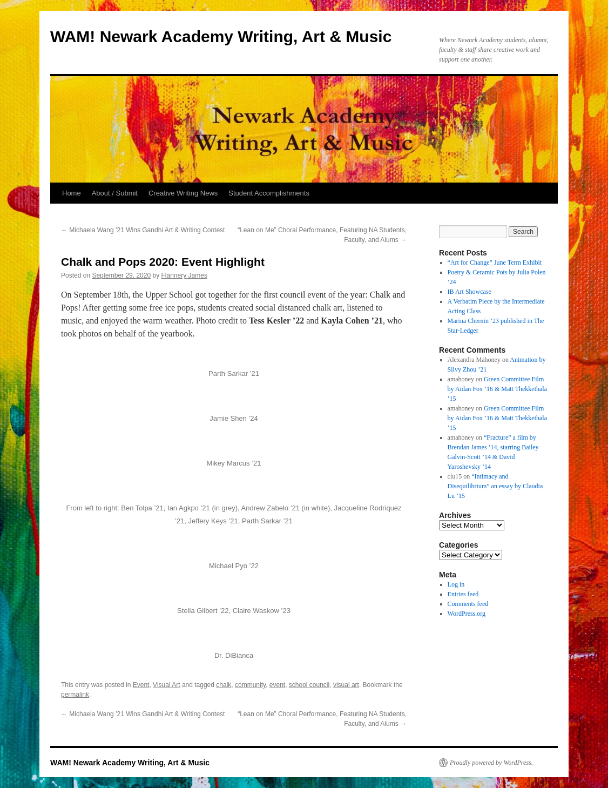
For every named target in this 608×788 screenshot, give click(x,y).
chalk (223, 685)
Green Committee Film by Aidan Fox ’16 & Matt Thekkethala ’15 (497, 388)
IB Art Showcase (469, 291)
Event (141, 685)
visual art (346, 685)
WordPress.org (466, 613)
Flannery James (184, 275)
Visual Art (166, 685)
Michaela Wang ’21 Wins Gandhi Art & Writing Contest (143, 230)
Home (71, 193)
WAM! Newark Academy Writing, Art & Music (220, 36)
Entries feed (463, 594)
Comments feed (468, 604)
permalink (75, 694)
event (277, 685)
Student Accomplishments (268, 193)
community (250, 685)
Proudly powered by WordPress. (491, 762)
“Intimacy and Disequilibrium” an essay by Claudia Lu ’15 (495, 486)
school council (309, 685)
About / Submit (115, 193)
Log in (456, 584)
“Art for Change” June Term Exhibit (495, 262)
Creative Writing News (183, 193)
